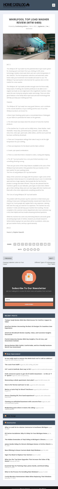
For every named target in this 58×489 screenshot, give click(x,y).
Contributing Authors (21, 26)
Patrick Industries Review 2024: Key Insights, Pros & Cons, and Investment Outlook (26, 340)
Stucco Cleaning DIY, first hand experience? (19, 395)
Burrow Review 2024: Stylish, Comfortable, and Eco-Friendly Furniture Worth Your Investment (28, 346)
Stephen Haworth (18, 232)
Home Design (11, 416)
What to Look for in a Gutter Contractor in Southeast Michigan (26, 427)
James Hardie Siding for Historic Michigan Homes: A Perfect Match (27, 444)
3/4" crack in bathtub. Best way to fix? (18, 369)
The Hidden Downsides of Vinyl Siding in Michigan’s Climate (25, 439)
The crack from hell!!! (12, 364)
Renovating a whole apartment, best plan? (19, 380)
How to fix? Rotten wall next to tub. (17, 385)
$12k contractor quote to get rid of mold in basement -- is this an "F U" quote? (28, 374)
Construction (11, 423)
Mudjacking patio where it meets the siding (20, 408)
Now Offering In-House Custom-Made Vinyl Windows (23, 450)
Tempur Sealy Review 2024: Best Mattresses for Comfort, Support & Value (28, 321)
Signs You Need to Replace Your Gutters (18, 455)
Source (9, 232)
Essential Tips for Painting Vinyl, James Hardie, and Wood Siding (27, 466)
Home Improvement (13, 354)
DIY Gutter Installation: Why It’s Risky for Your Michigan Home (26, 433)
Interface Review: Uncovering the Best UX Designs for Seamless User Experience (28, 327)
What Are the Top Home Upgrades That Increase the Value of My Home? (27, 460)
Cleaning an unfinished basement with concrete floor (23, 401)
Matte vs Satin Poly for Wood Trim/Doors (19, 389)
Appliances (41, 26)
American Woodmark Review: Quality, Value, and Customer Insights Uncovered (28, 333)
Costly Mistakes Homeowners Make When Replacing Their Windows (28, 476)
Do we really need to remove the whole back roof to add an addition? (28, 358)
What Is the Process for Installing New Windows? (21, 472)
